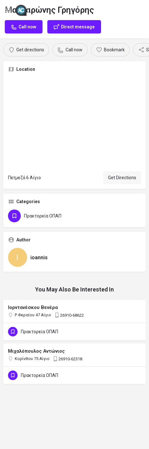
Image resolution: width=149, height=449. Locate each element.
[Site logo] (22, 9)
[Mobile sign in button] (141, 9)
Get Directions (122, 177)
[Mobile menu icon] (7, 10)
